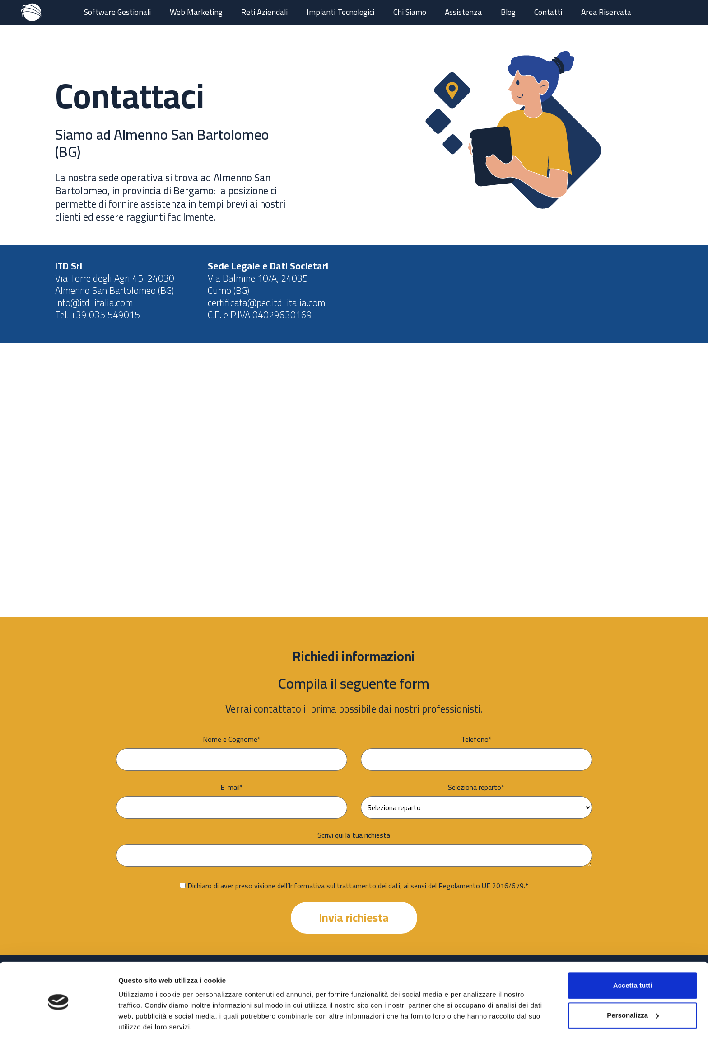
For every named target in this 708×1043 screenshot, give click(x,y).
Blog (508, 12)
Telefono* (476, 739)
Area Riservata (606, 12)
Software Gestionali (117, 12)
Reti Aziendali (264, 12)
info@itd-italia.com (94, 302)
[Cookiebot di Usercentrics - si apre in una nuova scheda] (58, 1025)
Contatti (548, 12)
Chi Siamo (409, 12)
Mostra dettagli (142, 1025)
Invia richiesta (354, 918)
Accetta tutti (632, 959)
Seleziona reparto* (476, 787)
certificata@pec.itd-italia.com (266, 302)
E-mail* (231, 787)
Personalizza (633, 988)
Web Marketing (196, 12)
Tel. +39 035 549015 (97, 315)
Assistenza (463, 12)
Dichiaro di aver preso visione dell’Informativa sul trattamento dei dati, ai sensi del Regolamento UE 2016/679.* (357, 885)
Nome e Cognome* (232, 739)
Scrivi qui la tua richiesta (353, 835)
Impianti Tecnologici (340, 12)
